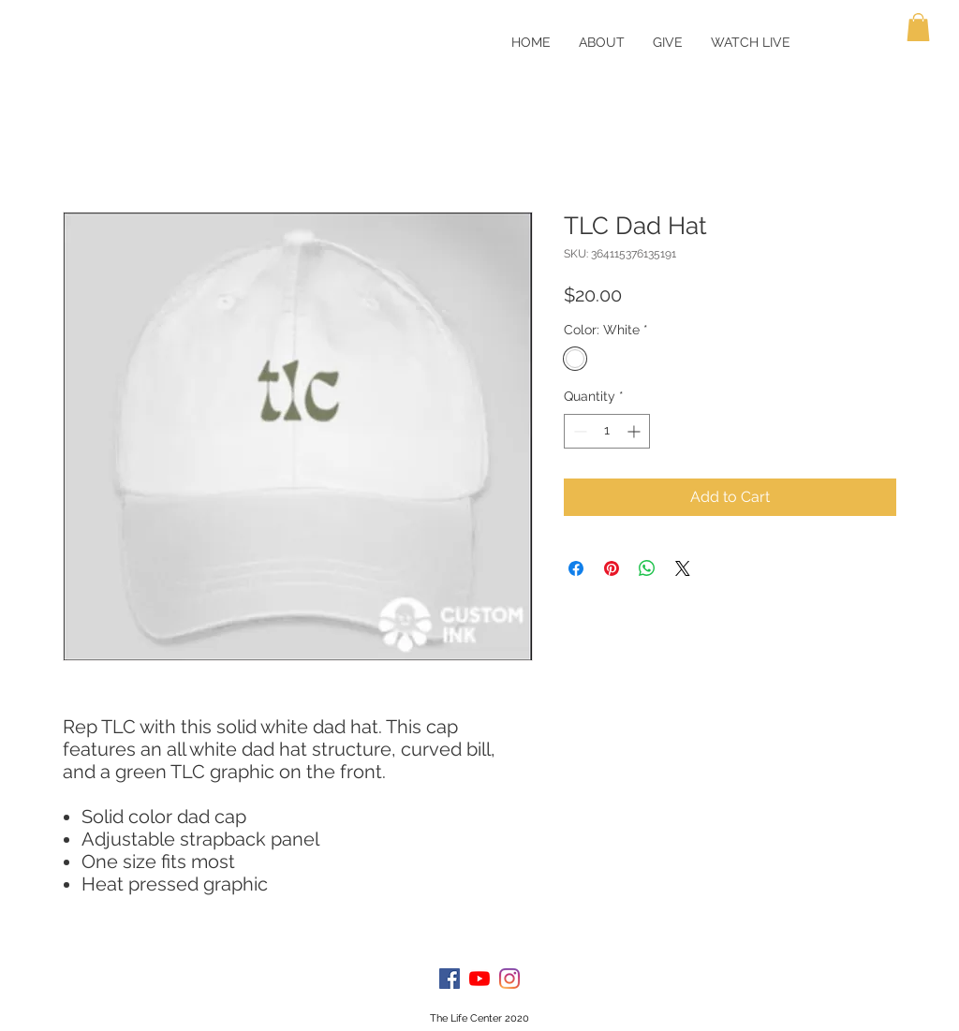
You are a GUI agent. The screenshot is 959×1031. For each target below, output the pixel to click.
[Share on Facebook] (576, 568)
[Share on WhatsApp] (647, 568)
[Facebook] (449, 978)
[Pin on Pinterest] (611, 568)
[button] (918, 27)
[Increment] (635, 431)
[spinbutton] (607, 431)
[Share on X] (682, 568)
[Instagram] (509, 978)
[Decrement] (578, 431)
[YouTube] (479, 978)
